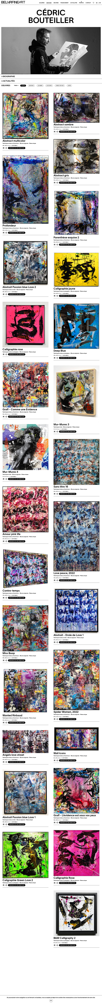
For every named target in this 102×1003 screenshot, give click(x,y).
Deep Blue (60, 351)
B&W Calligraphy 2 (64, 938)
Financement (64, 2)
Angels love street (13, 755)
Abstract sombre (63, 124)
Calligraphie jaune (64, 288)
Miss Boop (9, 653)
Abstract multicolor (14, 141)
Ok (51, 1000)
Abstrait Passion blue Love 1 (19, 817)
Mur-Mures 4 (10, 472)
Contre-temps (11, 590)
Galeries (41, 2)
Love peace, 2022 (64, 573)
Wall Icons (60, 753)
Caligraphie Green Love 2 (18, 880)
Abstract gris (61, 175)
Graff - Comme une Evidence (20, 409)
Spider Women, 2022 (66, 712)
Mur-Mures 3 (61, 424)
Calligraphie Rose (64, 878)
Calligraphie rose (13, 349)
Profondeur (9, 225)
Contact (88, 2)
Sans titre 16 (61, 486)
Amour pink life (11, 534)
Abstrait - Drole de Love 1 (69, 635)
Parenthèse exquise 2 (66, 237)
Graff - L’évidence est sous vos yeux (75, 815)
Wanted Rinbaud (12, 715)
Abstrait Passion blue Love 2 (19, 287)
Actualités (73, 2)
